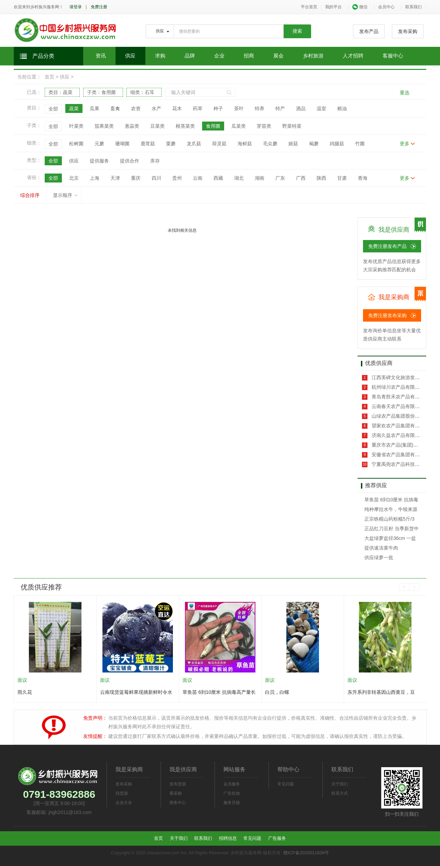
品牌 (190, 56)
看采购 (175, 793)
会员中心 (386, 6)
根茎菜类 (185, 126)
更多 (404, 143)
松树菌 (76, 143)
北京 (74, 178)
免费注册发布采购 (387, 315)
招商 (249, 56)
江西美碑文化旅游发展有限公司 (404, 377)
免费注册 (99, 6)
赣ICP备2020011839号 (306, 852)
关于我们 (339, 784)
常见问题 (285, 784)
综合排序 (30, 195)
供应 (130, 56)
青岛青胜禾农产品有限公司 (399, 396)
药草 (197, 108)
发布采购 (407, 31)
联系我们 (413, 6)
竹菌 (360, 143)
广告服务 (277, 838)
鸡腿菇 (337, 143)
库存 (155, 161)
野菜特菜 (291, 126)
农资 (136, 108)
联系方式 (339, 793)
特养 (259, 108)
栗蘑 (171, 143)
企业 (219, 56)
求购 (160, 56)
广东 (280, 178)
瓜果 (94, 108)
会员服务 (231, 784)
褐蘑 (314, 143)
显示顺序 (65, 195)
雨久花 (25, 692)
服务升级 (231, 802)
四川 (156, 178)
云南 (197, 178)
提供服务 (99, 161)
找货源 (122, 793)
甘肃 (342, 178)
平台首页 (309, 6)
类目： (60, 92)
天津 (115, 178)
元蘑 (99, 143)
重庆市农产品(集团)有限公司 (401, 445)
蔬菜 (74, 108)
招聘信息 (228, 838)
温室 (321, 108)
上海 (94, 178)
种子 (218, 108)
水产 (156, 108)
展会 (278, 56)
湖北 (239, 178)
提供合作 (129, 161)
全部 (53, 109)
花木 (177, 108)
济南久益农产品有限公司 (397, 435)
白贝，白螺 (277, 692)
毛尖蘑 (270, 143)
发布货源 (177, 784)
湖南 (259, 178)
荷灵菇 (219, 143)
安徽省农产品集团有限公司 (399, 454)
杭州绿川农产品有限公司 (397, 387)
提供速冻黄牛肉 (381, 548)
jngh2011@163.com (70, 812)
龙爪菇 (194, 143)
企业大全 (124, 802)
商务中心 (177, 802)
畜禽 (115, 108)
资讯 (101, 56)
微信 (359, 7)
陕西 (321, 178)
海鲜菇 (245, 143)
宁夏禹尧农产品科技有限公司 (402, 464)
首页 (49, 77)
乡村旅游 (313, 56)
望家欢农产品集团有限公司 (399, 425)
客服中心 (393, 56)
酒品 (301, 108)
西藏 (218, 178)
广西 (301, 178)
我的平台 (333, 6)
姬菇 (293, 143)
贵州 (177, 178)
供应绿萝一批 (378, 557)
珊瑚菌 (122, 143)
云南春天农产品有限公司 (397, 406)
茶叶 (239, 108)
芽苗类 (264, 126)
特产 (280, 108)
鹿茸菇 (148, 143)
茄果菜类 (104, 126)
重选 (404, 92)
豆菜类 (157, 126)
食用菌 (213, 126)
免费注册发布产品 (387, 246)
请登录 (75, 6)
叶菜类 (76, 126)
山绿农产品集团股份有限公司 (402, 416)
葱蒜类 (132, 126)
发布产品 (368, 31)
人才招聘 (353, 56)
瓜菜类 (238, 126)
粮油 (342, 108)
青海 (362, 178)
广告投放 (231, 793)
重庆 (136, 178)
